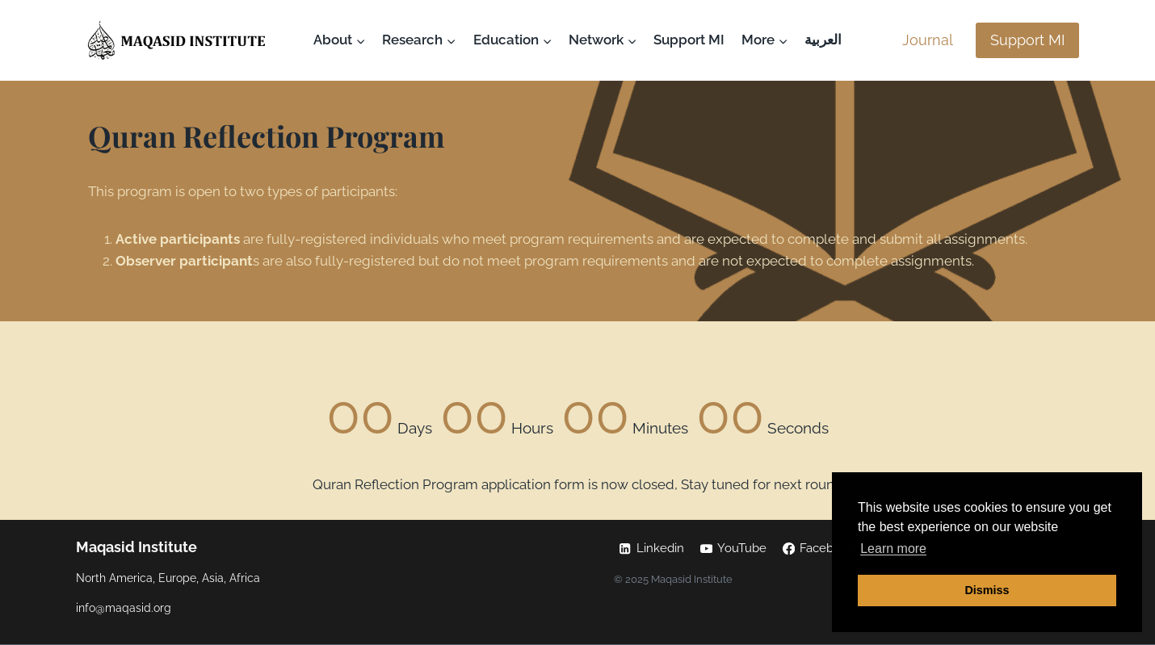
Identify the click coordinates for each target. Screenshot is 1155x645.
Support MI (688, 39)
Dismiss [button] (986, 590)
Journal (927, 39)
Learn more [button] (893, 548)
